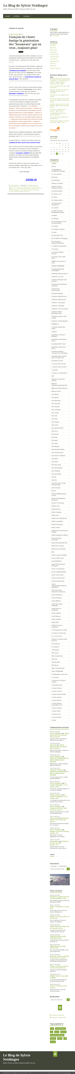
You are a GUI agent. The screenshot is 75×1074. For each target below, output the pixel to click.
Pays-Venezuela (55, 488)
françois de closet (37, 188)
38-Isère (53, 166)
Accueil (7, 16)
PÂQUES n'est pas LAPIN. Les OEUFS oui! (59, 917)
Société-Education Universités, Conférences (58, 591)
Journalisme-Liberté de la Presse (58, 347)
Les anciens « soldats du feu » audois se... (58, 110)
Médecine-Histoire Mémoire (59, 388)
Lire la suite (56, 35)
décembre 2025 (54, 54)
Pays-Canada (55, 413)
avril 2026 (53, 45)
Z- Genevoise (55, 677)
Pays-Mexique (55, 446)
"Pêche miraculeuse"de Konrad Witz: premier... (59, 735)
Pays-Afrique (55, 394)
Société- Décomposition (58, 569)
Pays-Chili (54, 416)
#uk (65, 1038)
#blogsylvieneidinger (57, 1035)
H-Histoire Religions (57, 293)
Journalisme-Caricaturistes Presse (59, 340)
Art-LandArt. (55, 208)
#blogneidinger (60, 1028)
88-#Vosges (54, 177)
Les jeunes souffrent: (22, 153)
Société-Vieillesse (56, 619)
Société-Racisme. (56, 616)
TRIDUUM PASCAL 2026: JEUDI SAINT (58, 947)
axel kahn (19, 188)
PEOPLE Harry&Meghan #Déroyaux (58, 499)
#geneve (53, 1042)
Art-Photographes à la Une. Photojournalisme (59, 222)
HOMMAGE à (55, 324)
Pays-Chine (54, 419)
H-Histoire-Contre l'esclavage (59, 309)
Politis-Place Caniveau (57, 546)
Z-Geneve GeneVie (56, 691)
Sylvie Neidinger (56, 783)
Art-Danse (54, 197)
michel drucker (35, 190)
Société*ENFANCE (56, 561)
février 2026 (53, 50)
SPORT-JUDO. (55, 622)
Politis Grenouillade (34, 187)
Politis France (24, 187)
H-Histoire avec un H (57, 276)
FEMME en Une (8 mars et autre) (58, 262)
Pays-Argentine (55, 403)
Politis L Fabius (55, 527)
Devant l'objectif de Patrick (59, 106)
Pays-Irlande (55, 434)
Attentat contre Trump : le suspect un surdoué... (59, 121)
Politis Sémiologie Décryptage (56, 539)
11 (68, 147)
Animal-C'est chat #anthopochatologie (57, 187)
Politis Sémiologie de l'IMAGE (59, 535)
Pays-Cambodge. (56, 409)
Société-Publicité (56, 613)
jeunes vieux (27, 190)
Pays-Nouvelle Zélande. (58, 449)
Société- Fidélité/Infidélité (58, 572)
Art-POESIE (54, 226)
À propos (26, 16)
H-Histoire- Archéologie (58, 302)
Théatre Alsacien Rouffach (58, 113)
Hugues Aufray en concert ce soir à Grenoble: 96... (59, 967)
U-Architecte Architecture (58, 633)
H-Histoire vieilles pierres (58, 299)
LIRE (52, 376)
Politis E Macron (56, 509)
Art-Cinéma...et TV (56, 194)
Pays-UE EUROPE (56, 474)
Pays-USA (54, 480)
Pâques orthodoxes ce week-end (60, 907)
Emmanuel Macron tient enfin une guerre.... (58, 809)
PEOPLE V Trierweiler (57, 503)
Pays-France (54, 425)
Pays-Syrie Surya (56, 465)
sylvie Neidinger (55, 756)
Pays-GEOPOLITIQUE (57, 428)
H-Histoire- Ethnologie (57, 305)
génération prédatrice (15, 190)
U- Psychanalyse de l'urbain (59, 630)
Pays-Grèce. (54, 431)
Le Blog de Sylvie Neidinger (25, 5)
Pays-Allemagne (56, 400)
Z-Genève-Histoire (56, 697)
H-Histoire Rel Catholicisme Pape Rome (59, 285)
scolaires (11, 191)
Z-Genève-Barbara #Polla (58, 694)
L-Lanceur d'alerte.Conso (58, 364)
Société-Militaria (56, 601)
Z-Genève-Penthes (56, 708)
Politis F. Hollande (56, 512)
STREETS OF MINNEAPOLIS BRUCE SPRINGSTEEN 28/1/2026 (59, 760)
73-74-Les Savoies (56, 174)
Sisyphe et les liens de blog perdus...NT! (59, 832)
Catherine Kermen (56, 770)
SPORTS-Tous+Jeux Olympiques (56, 626)
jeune (22, 190)
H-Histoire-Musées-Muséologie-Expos (56, 312)
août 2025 (52, 63)
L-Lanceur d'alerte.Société (58, 367)
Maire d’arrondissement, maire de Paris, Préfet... (59, 99)
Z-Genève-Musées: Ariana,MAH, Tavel (56, 704)
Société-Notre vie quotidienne (56, 609)
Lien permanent (13, 185)
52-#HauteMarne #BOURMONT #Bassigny (58, 170)
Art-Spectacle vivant (57, 235)
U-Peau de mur (55, 644)
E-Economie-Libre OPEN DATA (58, 257)
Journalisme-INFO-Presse (58, 344)
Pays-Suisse (54, 461)
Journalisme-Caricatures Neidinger (58, 335)
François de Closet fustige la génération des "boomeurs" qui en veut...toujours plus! (25, 42)
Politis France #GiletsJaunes (59, 518)
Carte (52, 854)
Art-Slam (54, 232)
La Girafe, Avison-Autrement (57, 92)
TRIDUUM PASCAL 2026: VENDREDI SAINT (58, 937)
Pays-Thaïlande (55, 471)
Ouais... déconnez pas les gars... (58, 86)
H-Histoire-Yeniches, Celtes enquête (59, 317)
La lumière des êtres (55, 95)
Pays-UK (53, 477)
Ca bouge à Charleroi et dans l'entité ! (57, 83)
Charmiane (54, 818)
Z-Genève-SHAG (55, 711)
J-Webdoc (54, 331)
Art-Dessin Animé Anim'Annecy (56, 204)
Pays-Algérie (55, 397)
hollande (63, 1032)
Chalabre (61, 111)
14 (57, 149)
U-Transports (55, 647)
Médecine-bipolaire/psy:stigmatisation (59, 384)
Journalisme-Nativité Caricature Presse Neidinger (59, 352)
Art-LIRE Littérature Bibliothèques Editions (57, 211)
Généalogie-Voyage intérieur (59, 273)
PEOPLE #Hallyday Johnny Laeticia (58, 494)
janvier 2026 (53, 52)
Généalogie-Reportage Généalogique (57, 269)
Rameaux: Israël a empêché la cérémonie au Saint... (59, 957)
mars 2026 (53, 47)
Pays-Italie (54, 437)
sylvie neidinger (55, 733)
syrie (52, 1028)
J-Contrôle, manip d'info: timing (58, 327)
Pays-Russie (54, 458)
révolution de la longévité (17, 70)
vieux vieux (26, 191)
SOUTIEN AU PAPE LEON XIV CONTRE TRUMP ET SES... (59, 897)
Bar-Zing (62, 122)
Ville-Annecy (55, 653)
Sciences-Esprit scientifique (59, 555)
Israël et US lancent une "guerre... (58, 986)
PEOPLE (53, 491)
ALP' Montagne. (55, 180)
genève (57, 1032)
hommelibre (54, 841)
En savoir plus (67, 1072)
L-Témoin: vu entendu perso (59, 373)
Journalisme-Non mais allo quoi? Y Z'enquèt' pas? (58, 356)
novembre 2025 (54, 56)
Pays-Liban (54, 443)
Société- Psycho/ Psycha (58, 578)
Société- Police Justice (57, 575)
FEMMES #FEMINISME (57, 266)
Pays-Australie (55, 406)
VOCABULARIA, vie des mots (59, 674)
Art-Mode (54, 215)
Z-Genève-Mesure (56, 700)
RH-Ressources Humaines (58, 549)
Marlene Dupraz (55, 795)
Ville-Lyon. (54, 659)
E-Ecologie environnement (58, 246)
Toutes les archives (55, 68)
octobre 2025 (53, 59)
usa (52, 1032)
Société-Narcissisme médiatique (57, 604)
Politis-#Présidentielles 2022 (59, 543)
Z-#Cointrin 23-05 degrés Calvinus (58, 681)
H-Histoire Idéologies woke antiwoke (59, 280)
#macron (53, 1038)
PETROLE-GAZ (55, 506)
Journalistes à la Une (57, 360)
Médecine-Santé (56, 391)
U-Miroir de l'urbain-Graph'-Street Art (59, 639)
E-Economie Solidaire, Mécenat (57, 252)
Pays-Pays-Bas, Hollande (58, 455)
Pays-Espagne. (55, 422)
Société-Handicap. (56, 598)
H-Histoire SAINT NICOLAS (59, 296)
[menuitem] (7, 16)
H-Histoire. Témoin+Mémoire (59, 321)
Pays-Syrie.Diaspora (57, 468)
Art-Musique (55, 218)
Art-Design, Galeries (57, 200)
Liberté (56, 118)
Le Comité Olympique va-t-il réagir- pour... (59, 785)
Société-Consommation (57, 581)
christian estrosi (27, 188)
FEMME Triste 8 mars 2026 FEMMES (59, 977)
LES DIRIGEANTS (54, 113)
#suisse (60, 1038)
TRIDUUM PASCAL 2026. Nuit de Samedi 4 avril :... (59, 927)
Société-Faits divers (56, 595)
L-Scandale (54, 370)
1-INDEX (53, 163)
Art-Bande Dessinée (57, 191)
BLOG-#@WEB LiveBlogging (59, 238)
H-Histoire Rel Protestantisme (55, 289)
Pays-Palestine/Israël (57, 452)
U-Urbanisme (55, 650)
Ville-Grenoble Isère (57, 656)
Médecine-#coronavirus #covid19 (58, 379)
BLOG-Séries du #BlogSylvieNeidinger (57, 242)
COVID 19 (31, 179)
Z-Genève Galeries (56, 688)
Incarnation (53, 87)
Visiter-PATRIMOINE (57, 671)
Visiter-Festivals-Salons (57, 668)
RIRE (52, 552)
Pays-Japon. (54, 440)
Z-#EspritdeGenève (56, 685)
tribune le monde (18, 191)
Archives (16, 16)
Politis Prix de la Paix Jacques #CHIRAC (59, 531)
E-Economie (29, 185)
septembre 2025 (54, 61)
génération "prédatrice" (16, 93)
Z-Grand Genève (56, 714)
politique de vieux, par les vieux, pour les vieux (24, 142)
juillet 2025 (53, 65)
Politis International (57, 524)
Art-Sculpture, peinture (58, 229)
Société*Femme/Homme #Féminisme (58, 565)
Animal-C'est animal (57, 183)
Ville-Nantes (54, 665)
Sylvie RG (53, 745)
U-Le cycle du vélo (56, 636)
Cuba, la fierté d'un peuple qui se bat (59, 117)
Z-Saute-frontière (56, 717)
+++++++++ (14, 188)
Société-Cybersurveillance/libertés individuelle (58, 585)
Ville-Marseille (55, 662)
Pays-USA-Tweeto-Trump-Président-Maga (58, 483)
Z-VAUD (53, 720)
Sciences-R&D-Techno (57, 558)
